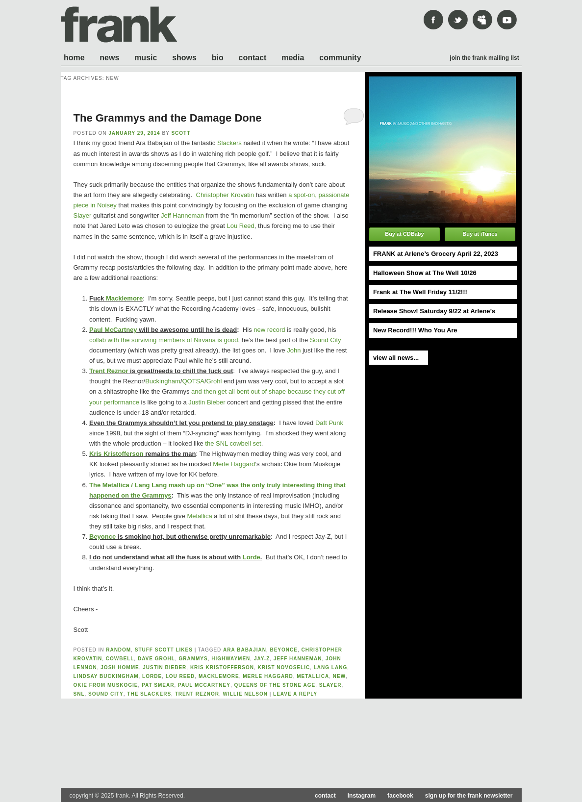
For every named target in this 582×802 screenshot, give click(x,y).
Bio (218, 57)
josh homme (120, 667)
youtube (507, 19)
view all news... (396, 357)
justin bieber (164, 667)
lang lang (330, 667)
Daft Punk (329, 422)
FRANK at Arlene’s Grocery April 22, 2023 (435, 253)
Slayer (83, 215)
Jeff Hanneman (182, 215)
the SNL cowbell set (233, 443)
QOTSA (193, 381)
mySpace (482, 19)
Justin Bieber (206, 402)
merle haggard (268, 676)
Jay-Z (262, 658)
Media (292, 57)
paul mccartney (204, 685)
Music (145, 57)
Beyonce (102, 536)
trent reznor (197, 694)
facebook (400, 795)
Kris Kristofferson (116, 453)
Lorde (251, 557)
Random (118, 649)
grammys (192, 658)
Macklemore (124, 298)
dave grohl (156, 658)
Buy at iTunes (479, 234)
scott (180, 133)
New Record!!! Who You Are (415, 330)
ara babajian (244, 649)
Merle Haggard (234, 464)
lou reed (180, 676)
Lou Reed (240, 225)
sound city (106, 694)
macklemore (219, 676)
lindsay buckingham (106, 676)
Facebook (433, 19)
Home (74, 57)
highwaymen (230, 658)
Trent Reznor (108, 371)
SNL (79, 694)
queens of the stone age (274, 685)
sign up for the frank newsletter (469, 795)
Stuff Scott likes (164, 649)
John (294, 350)
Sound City (325, 340)
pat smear (158, 685)
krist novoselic (284, 667)
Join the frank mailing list (484, 57)
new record (269, 329)
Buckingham (162, 381)
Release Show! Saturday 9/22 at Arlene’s (434, 311)
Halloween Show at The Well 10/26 (425, 272)
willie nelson (245, 694)
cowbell (120, 658)
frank (119, 24)
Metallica (199, 516)
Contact (253, 57)
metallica (313, 676)
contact (325, 795)
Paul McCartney (113, 329)
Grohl (214, 381)
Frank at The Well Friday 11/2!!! (420, 292)
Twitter (458, 19)
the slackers (149, 694)
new (339, 676)
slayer (330, 685)
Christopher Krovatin (225, 195)
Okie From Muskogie (106, 685)
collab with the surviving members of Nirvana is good (163, 340)
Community (340, 57)
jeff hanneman (298, 658)
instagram (362, 795)
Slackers (229, 143)
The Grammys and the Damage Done (168, 118)
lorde (152, 676)
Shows (184, 57)
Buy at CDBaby (404, 234)
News (109, 57)
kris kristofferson (222, 667)
